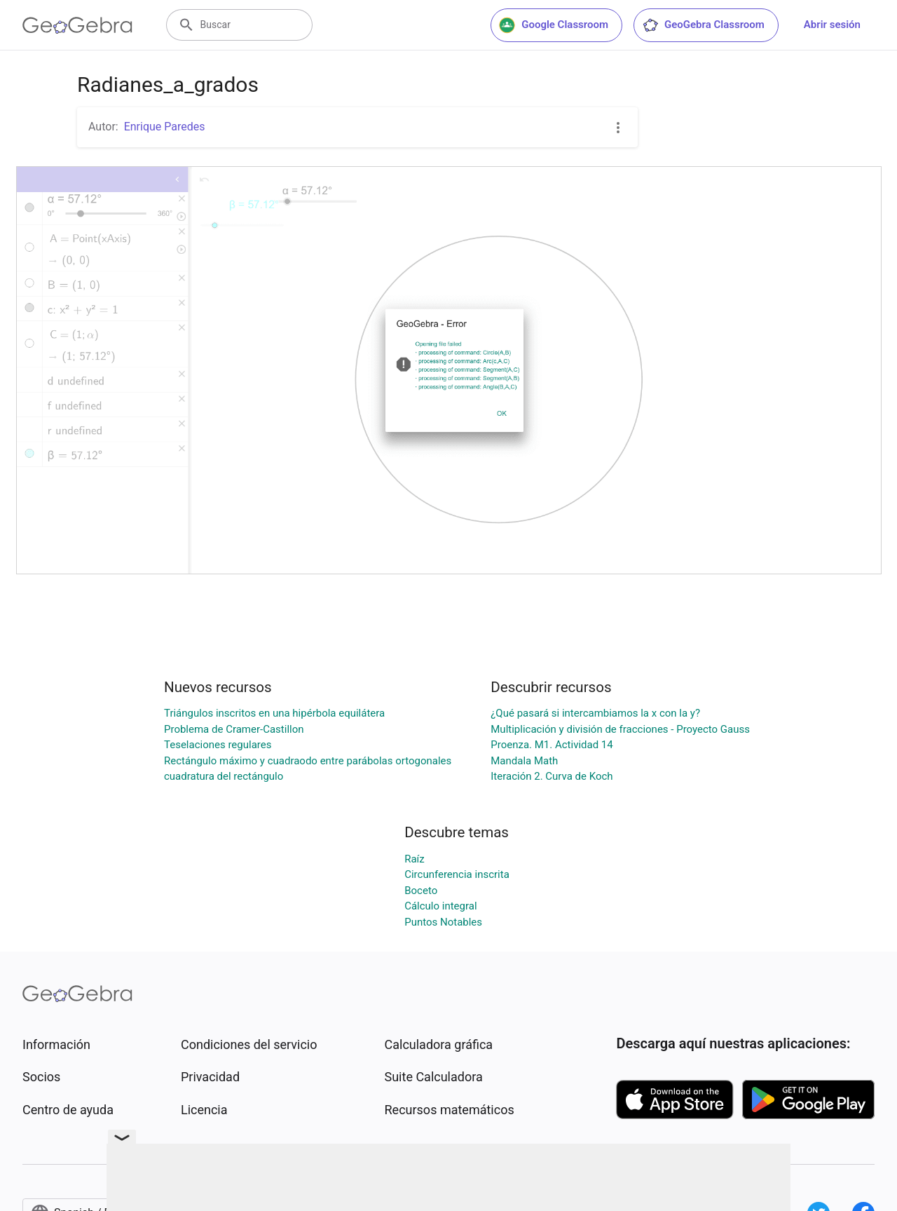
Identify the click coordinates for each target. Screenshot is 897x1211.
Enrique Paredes (164, 126)
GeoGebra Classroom (703, 25)
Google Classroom (553, 25)
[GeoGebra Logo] (77, 25)
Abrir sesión (832, 24)
